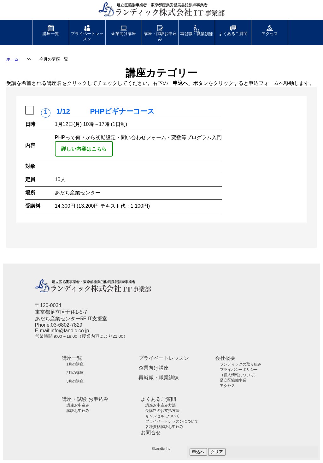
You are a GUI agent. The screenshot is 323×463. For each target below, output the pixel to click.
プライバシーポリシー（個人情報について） (239, 372)
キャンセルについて (162, 416)
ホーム (12, 59)
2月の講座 (75, 373)
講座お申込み (78, 405)
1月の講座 (75, 364)
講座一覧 (51, 28)
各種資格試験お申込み (164, 426)
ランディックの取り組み (240, 364)
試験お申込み (78, 410)
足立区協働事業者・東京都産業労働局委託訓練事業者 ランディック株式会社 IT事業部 (153, 12)
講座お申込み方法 (160, 405)
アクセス (269, 28)
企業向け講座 (123, 28)
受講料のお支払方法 (162, 410)
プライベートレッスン (87, 30)
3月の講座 (75, 381)
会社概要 (225, 358)
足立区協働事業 (233, 380)
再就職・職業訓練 (196, 28)
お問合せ (151, 432)
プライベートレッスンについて (171, 421)
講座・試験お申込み (160, 30)
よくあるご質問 (233, 28)
